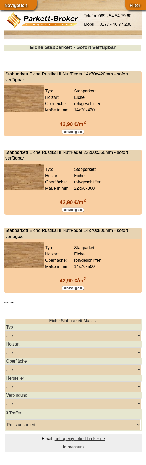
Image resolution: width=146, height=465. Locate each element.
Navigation (15, 5)
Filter (134, 5)
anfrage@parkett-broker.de (80, 438)
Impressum (73, 447)
